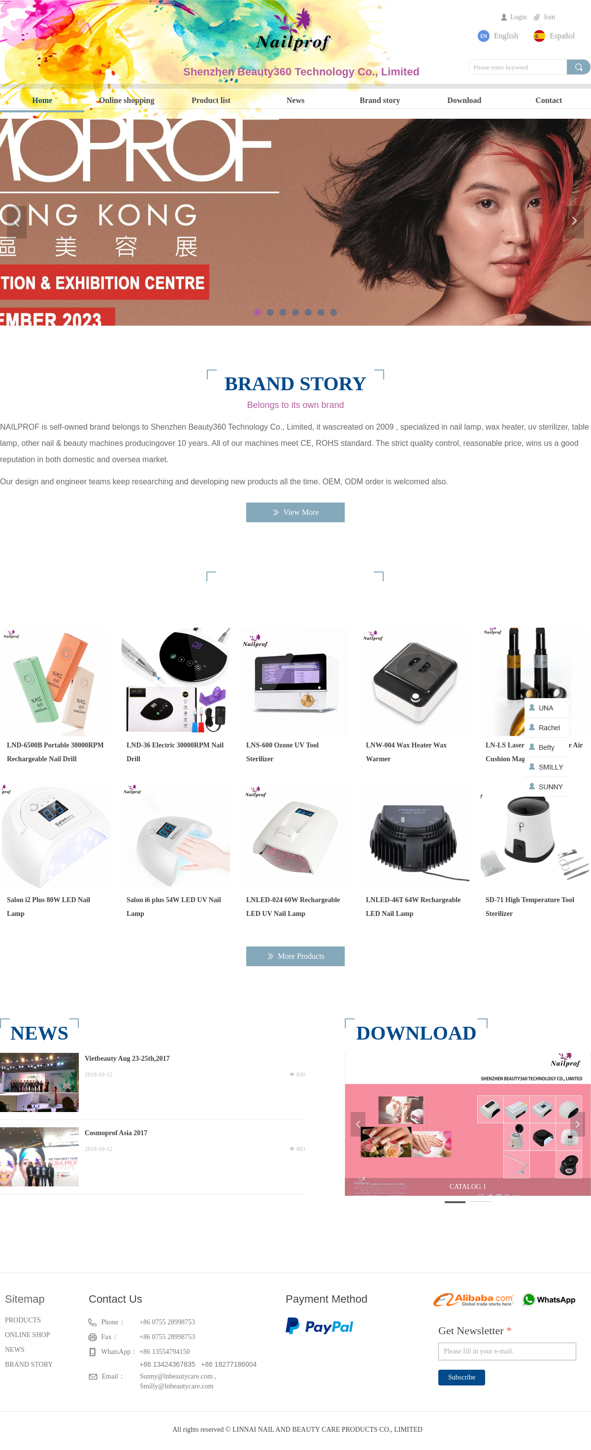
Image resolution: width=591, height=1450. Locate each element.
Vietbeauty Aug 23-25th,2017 (127, 1058)
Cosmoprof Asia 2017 (116, 1133)
